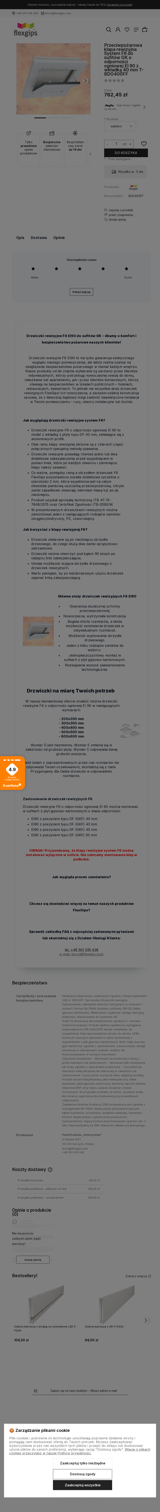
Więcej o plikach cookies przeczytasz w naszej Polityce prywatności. (79, 1451)
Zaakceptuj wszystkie (83, 1485)
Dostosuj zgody (82, 1474)
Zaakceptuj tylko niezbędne (82, 1463)
